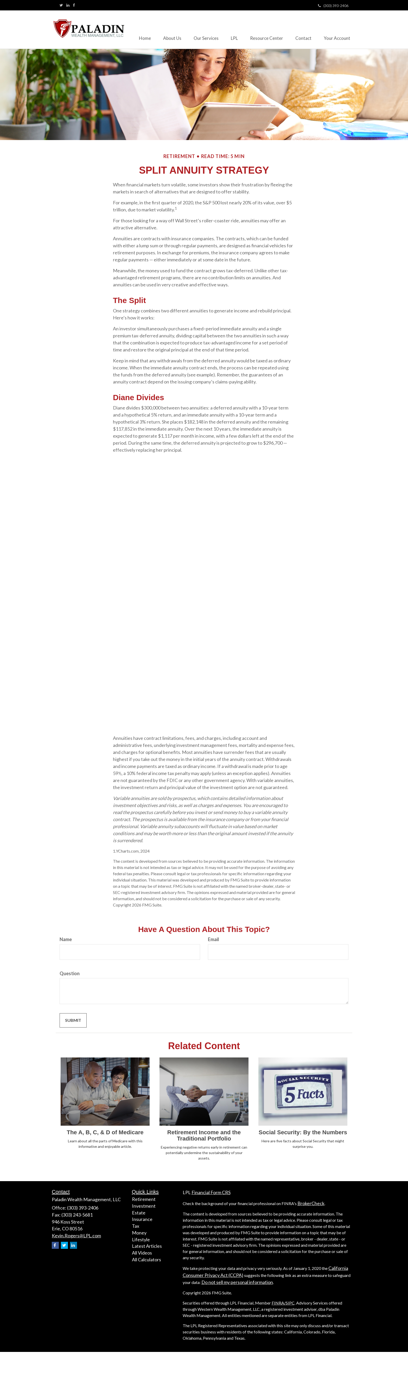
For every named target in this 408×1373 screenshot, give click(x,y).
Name (66, 960)
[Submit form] (73, 1042)
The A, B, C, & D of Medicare (105, 1153)
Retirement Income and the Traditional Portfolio (204, 1156)
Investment (144, 1227)
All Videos (142, 1274)
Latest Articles (147, 1267)
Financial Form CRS (211, 1214)
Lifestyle (141, 1260)
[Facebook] (74, 5)
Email (213, 960)
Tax (135, 1247)
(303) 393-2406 (333, 5)
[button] (168, 29)
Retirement (144, 1220)
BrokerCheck (310, 1224)
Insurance (142, 1240)
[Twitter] (61, 5)
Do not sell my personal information (237, 1303)
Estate (138, 1234)
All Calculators (146, 1280)
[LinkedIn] (67, 5)
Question (70, 994)
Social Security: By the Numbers (303, 1153)
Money (139, 1254)
